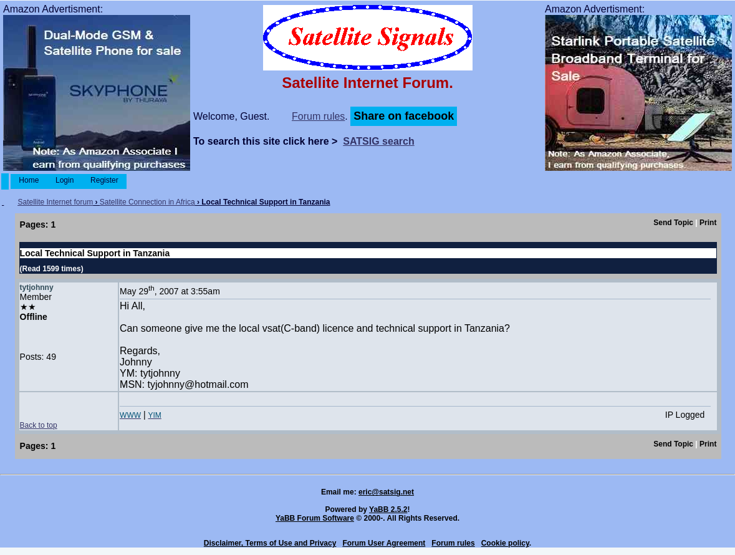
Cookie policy (505, 543)
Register (104, 180)
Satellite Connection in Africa (147, 202)
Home (29, 180)
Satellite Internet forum (55, 202)
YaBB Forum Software (315, 518)
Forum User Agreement (383, 543)
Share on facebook (403, 116)
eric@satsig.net (386, 492)
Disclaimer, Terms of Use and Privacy (270, 543)
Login (64, 180)
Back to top (38, 425)
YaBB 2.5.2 (388, 509)
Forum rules (318, 116)
